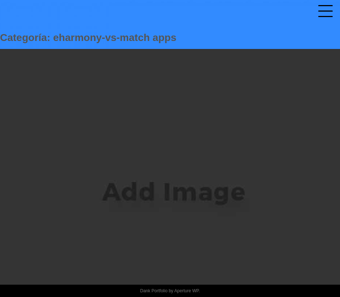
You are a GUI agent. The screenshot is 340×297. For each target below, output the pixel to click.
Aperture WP (186, 290)
